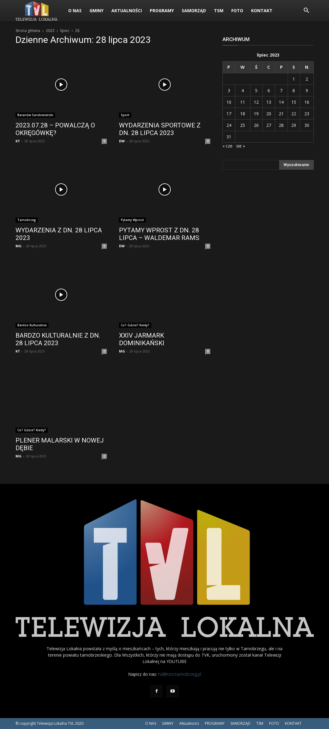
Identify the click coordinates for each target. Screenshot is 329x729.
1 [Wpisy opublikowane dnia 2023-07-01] (293, 79)
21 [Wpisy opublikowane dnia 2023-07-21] (281, 113)
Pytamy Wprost (132, 220)
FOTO (237, 10)
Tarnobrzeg (26, 220)
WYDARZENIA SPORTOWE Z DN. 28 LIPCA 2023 (160, 129)
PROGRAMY (162, 10)
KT (18, 141)
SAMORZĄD (194, 10)
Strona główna (28, 30)
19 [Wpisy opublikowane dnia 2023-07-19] (256, 113)
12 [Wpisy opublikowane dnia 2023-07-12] (256, 102)
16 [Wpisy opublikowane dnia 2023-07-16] (306, 102)
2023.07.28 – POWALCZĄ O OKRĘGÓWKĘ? (55, 129)
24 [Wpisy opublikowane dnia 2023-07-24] (228, 125)
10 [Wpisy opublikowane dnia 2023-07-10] (228, 102)
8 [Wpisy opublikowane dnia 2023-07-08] (293, 90)
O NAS (75, 10)
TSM (218, 10)
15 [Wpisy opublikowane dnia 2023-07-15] (293, 102)
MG (19, 246)
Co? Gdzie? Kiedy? (135, 325)
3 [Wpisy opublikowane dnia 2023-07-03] (229, 90)
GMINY (96, 10)
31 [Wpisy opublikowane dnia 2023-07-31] (228, 137)
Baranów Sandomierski (35, 115)
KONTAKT (261, 10)
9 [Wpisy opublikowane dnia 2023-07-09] (307, 90)
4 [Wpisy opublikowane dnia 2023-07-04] (242, 90)
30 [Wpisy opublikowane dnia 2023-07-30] (306, 125)
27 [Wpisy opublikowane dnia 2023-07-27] (268, 125)
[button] (306, 11)
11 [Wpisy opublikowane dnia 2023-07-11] (242, 102)
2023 (50, 30)
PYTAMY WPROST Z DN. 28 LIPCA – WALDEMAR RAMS (159, 234)
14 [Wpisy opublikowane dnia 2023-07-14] (281, 102)
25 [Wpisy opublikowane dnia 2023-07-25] (242, 125)
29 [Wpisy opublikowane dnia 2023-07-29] (293, 125)
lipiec (64, 30)
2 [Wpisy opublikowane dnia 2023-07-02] (307, 79)
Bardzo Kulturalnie (32, 325)
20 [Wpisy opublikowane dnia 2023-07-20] (268, 113)
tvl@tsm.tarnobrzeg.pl (179, 674)
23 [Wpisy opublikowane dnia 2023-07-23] (306, 113)
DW (122, 141)
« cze (227, 146)
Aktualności (126, 10)
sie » (240, 146)
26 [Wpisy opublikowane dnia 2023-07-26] (256, 125)
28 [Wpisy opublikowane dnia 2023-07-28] (281, 125)
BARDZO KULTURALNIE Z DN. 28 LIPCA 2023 (58, 339)
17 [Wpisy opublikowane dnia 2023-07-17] (228, 113)
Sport (125, 115)
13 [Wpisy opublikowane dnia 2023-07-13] (268, 102)
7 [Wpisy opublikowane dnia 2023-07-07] (281, 90)
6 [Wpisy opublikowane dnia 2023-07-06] (269, 90)
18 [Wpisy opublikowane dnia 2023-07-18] (242, 113)
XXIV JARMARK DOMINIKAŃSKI (141, 339)
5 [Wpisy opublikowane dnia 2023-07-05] (256, 90)
